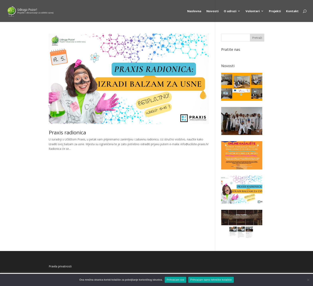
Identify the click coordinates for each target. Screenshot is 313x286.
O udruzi (230, 11)
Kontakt (292, 11)
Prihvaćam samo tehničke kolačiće (211, 279)
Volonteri (253, 11)
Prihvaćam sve (175, 279)
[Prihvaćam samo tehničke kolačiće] (308, 280)
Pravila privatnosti (60, 266)
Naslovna (194, 11)
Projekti (275, 11)
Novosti (212, 11)
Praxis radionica (67, 132)
